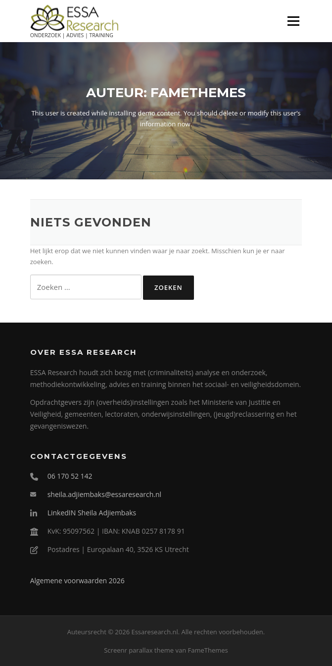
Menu (293, 20)
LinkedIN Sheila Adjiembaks (92, 512)
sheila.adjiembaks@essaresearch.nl (104, 494)
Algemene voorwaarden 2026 (77, 580)
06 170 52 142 (70, 476)
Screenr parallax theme (139, 650)
